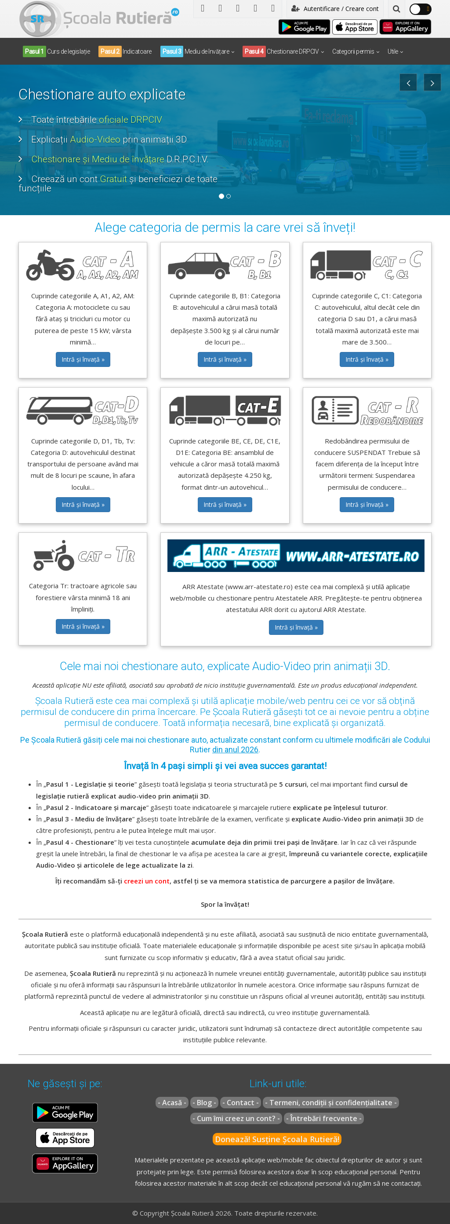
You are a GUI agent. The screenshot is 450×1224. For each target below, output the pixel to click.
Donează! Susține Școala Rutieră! (277, 1139)
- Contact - (240, 1102)
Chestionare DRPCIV (281, 51)
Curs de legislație (56, 51)
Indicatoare (125, 51)
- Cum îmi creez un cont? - (236, 1118)
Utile (393, 51)
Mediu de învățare (194, 51)
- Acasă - (172, 1102)
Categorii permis (353, 51)
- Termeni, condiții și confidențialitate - (331, 1102)
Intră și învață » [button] (83, 359)
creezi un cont (147, 880)
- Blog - (204, 1102)
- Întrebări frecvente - (324, 1118)
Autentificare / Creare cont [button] (335, 8)
